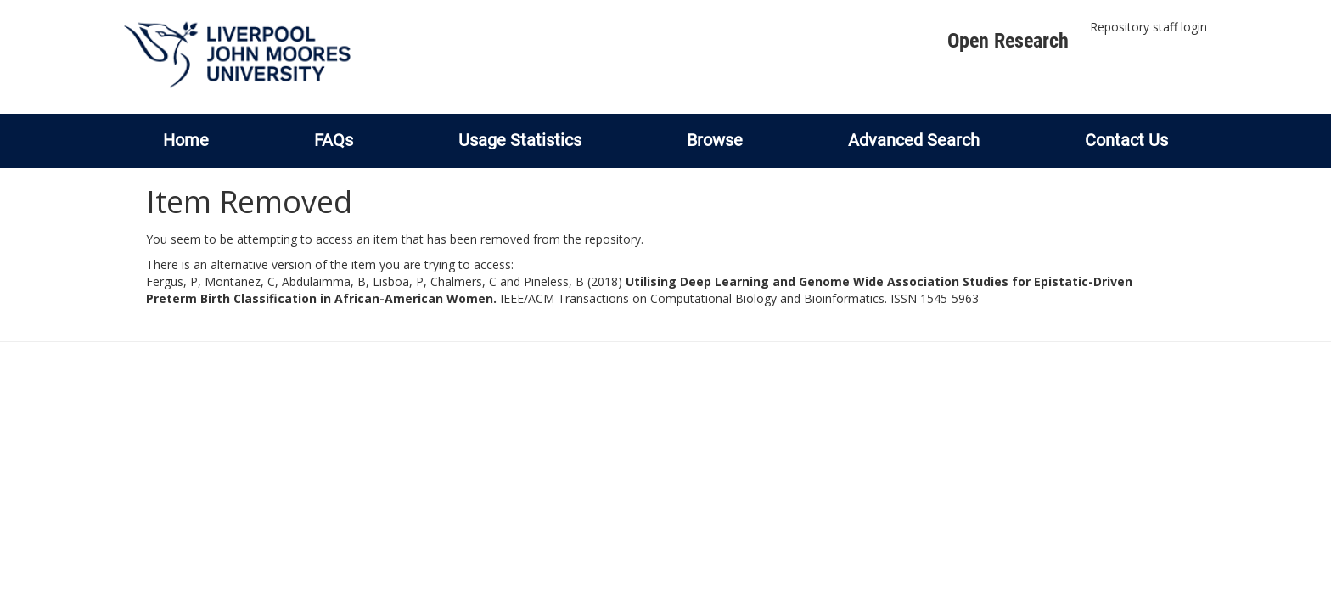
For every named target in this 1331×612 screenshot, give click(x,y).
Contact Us (1126, 140)
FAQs (333, 140)
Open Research (1008, 41)
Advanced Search (914, 140)
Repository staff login (1148, 27)
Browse (715, 140)
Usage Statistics (519, 140)
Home (186, 140)
